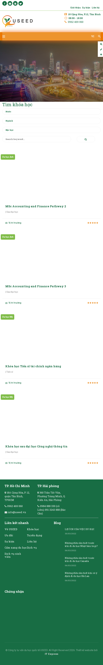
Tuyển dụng (34, 535)
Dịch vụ (32, 547)
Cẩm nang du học (16, 547)
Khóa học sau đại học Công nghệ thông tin (36, 446)
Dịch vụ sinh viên (13, 555)
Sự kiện (86, 7)
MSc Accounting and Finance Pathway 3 (35, 286)
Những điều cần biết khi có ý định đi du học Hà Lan (81, 575)
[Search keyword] (36, 139)
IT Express (51, 653)
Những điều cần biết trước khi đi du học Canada (79, 559)
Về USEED (11, 529)
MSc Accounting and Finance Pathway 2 (35, 206)
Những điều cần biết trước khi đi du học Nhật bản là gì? (81, 544)
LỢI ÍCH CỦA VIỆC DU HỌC (79, 529)
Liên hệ (96, 7)
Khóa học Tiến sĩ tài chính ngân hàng (33, 366)
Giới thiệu (75, 7)
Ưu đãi (9, 535)
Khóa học (33, 529)
